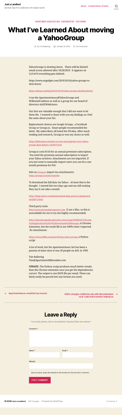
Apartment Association (47, 22)
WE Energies (35, 409)
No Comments (82, 47)
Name (32, 358)
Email (65, 358)
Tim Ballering (44, 47)
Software (82, 22)
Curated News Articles (98, 6)
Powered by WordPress (53, 409)
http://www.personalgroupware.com (49, 213)
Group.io (42, 176)
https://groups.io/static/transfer (46, 179)
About (83, 6)
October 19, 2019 (63, 47)
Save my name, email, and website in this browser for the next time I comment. (60, 380)
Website (32, 369)
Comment (33, 336)
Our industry (68, 22)
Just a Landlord (13, 4)
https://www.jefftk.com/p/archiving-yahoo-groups (56, 241)
